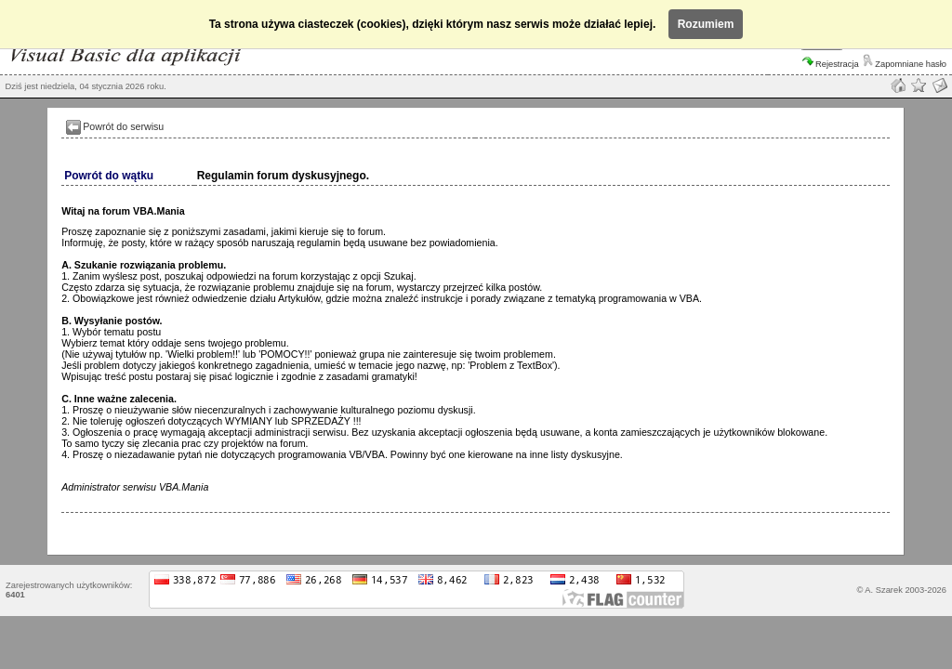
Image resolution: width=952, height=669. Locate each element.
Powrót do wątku (108, 175)
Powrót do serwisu (123, 126)
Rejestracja (830, 64)
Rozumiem (706, 24)
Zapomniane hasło (904, 64)
